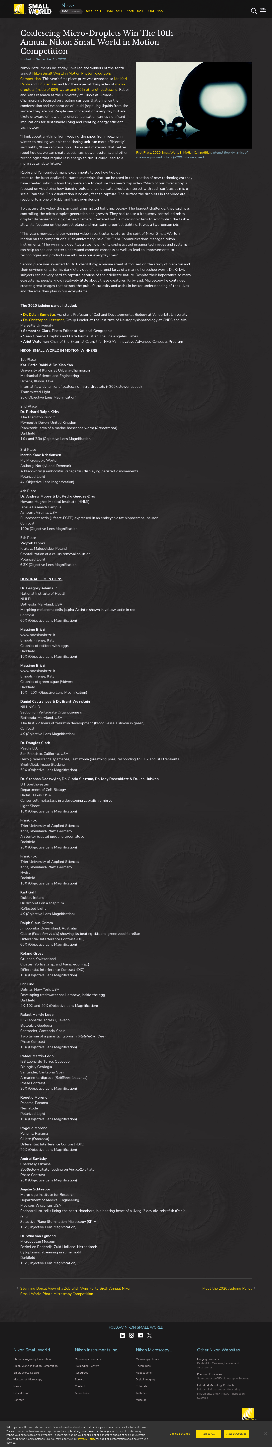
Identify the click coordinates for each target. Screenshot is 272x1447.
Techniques (143, 1366)
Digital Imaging (145, 1379)
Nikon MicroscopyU (154, 1350)
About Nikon (83, 1393)
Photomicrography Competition (33, 1359)
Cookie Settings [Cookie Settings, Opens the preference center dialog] (180, 1439)
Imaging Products (208, 1359)
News (68, 5)
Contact (19, 1400)
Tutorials (141, 1386)
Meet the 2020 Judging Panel (227, 1288)
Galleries (141, 1393)
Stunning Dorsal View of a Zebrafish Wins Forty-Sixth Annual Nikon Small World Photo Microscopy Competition (75, 1291)
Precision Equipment (210, 1374)
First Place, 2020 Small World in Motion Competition (173, 152)
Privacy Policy (86, 1444)
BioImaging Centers (87, 1366)
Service (79, 1379)
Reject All (208, 1439)
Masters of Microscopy (28, 1379)
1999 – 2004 (156, 11)
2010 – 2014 (114, 11)
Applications (144, 1373)
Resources (81, 1373)
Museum (141, 1400)
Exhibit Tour (21, 1393)
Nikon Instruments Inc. (97, 1350)
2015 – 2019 (93, 11)
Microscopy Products (88, 1359)
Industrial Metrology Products (215, 1385)
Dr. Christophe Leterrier (43, 320)
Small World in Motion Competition (36, 1366)
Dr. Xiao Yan (47, 84)
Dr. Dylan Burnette (39, 314)
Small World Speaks (27, 1373)
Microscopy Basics (147, 1359)
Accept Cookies (236, 1439)
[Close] (265, 1438)
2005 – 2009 (135, 11)
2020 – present (71, 11)
